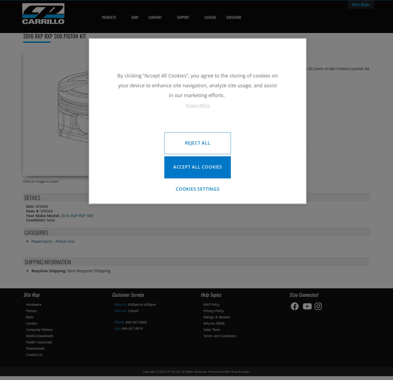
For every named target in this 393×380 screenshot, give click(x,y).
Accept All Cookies (197, 168)
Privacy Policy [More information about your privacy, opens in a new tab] (198, 105)
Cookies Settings (198, 192)
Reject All (197, 143)
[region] (197, 122)
